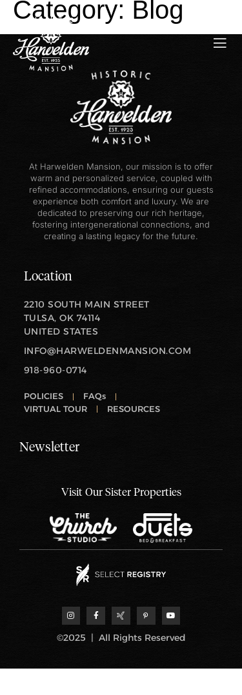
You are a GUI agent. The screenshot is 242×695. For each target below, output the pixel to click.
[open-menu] (220, 43)
